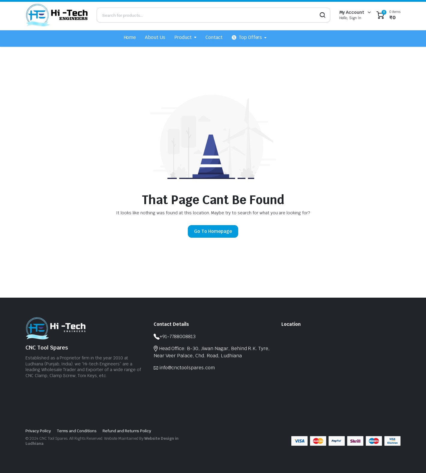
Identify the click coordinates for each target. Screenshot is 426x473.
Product (183, 37)
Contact (214, 37)
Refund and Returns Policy (127, 430)
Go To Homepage (213, 231)
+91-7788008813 (178, 336)
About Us (155, 37)
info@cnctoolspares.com (187, 367)
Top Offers (247, 37)
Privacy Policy (38, 430)
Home (130, 37)
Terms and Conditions (77, 430)
